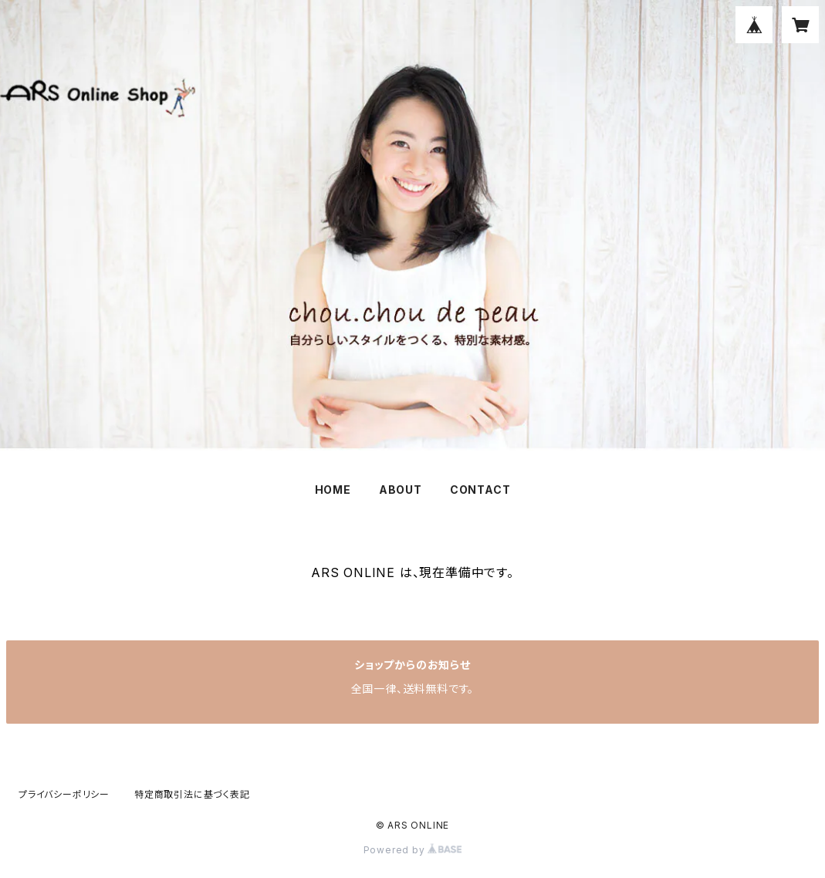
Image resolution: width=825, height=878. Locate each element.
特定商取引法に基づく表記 (192, 794)
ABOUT (400, 489)
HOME (333, 489)
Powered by (412, 850)
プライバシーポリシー (64, 794)
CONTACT (480, 489)
